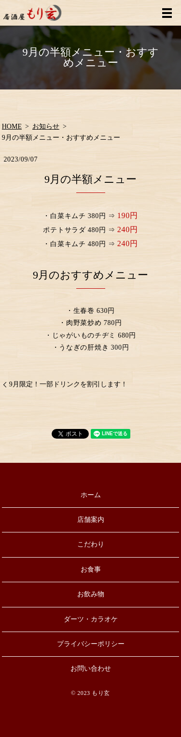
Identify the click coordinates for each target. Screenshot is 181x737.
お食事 (91, 569)
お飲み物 (90, 594)
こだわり (90, 544)
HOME (12, 126)
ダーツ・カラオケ (91, 619)
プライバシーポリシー (91, 644)
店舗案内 (90, 519)
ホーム (91, 495)
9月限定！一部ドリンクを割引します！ (68, 384)
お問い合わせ (90, 668)
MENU (167, 13)
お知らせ (45, 126)
